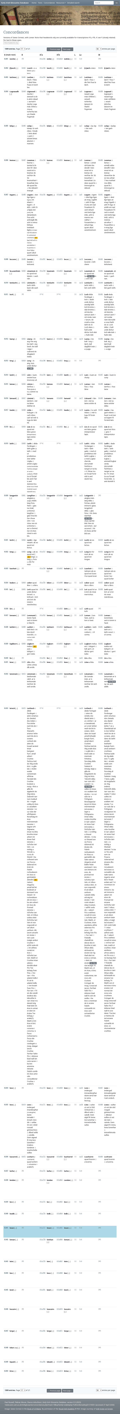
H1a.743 (42, 195)
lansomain (108, 676)
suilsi (91, 1112)
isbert (91, 741)
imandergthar (32, 1110)
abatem (30, 141)
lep (95, 126)
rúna (92, 322)
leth (93, 262)
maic (29, 106)
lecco (49, 259)
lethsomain (88, 681)
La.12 (81, 283)
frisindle (87, 938)
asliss (112, 165)
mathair (112, 180)
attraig (87, 897)
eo (28, 273)
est (35, 273)
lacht (29, 285)
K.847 (6, 1331)
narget (107, 471)
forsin (92, 415)
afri (34, 827)
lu (92, 410)
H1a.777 (42, 1228)
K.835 (6, 1105)
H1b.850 (60, 609)
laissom (87, 104)
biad (29, 1059)
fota (32, 503)
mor (107, 731)
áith (28, 207)
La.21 (81, 495)
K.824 (6, 583)
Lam (86, 375)
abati (35, 133)
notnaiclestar (89, 1013)
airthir (94, 531)
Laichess (87, 77)
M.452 (100, 443)
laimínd (30, 401)
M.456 (100, 568)
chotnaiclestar (109, 1028)
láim (35, 420)
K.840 (6, 1214)
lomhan (50, 1239)
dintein (87, 837)
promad (87, 874)
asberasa (88, 927)
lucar (94, 576)
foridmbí (29, 489)
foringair (92, 711)
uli (36, 380)
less (36, 183)
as (112, 170)
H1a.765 (42, 658)
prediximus (31, 456)
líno (90, 658)
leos (11, 1088)
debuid (87, 188)
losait (94, 733)
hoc (35, 484)
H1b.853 (60, 644)
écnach (29, 1120)
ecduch (111, 1098)
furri (29, 754)
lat (65, 589)
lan (107, 128)
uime (35, 1074)
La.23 (81, 552)
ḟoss (86, 387)
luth (86, 611)
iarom (29, 932)
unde (86, 302)
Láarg (29, 339)
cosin (86, 902)
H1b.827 (60, 77)
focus (29, 1033)
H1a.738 (42, 68)
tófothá (30, 955)
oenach (87, 99)
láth (66, 609)
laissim (29, 276)
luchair (50, 568)
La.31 (81, 658)
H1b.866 (60, 1239)
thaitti (86, 106)
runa (107, 322)
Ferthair (93, 988)
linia (111, 662)
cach (36, 128)
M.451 (100, 427)
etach (112, 212)
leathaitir (107, 743)
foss (28, 217)
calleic (86, 789)
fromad (30, 907)
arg (28, 341)
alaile (106, 686)
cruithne (107, 774)
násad (35, 99)
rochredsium (32, 897)
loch (11, 294)
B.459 (24, 427)
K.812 (6, 339)
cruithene (108, 751)
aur (28, 528)
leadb (12, 1214)
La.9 (80, 195)
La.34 (81, 708)
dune (106, 1095)
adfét (88, 907)
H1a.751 (42, 398)
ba (35, 857)
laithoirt (50, 627)
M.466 (100, 708)
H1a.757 (42, 552)
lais (36, 111)
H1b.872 (60, 1347)
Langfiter (31, 495)
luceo (94, 573)
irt (36, 629)
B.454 (24, 361)
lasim (106, 276)
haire (35, 230)
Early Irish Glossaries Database (15, 3)
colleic (106, 796)
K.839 (6, 1202)
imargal (30, 190)
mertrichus (88, 594)
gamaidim (88, 857)
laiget (106, 821)
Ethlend (92, 96)
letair (29, 748)
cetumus (112, 716)
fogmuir (112, 109)
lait (90, 629)
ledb (48, 1214)
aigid (86, 1117)
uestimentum (32, 255)
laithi (86, 456)
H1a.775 (42, 1202)
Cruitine (30, 759)
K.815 (6, 384)
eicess (106, 799)
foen (35, 970)
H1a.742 (42, 160)
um (28, 114)
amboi (35, 940)
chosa (32, 518)
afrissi (106, 953)
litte (11, 1371)
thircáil (29, 852)
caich (112, 315)
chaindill (87, 940)
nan (105, 278)
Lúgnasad (31, 91)
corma (29, 637)
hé (28, 423)
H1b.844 (60, 495)
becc (86, 1001)
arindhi (107, 165)
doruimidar (34, 466)
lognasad (107, 94)
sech (29, 620)
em (91, 205)
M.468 (100, 1105)
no (93, 185)
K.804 (6, 91)
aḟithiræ (30, 776)
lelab (49, 126)
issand (35, 489)
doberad (30, 864)
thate (106, 109)
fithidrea (87, 759)
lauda (66, 410)
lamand (13, 398)
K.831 (6, 662)
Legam (30, 195)
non (33, 523)
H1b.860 (60, 1157)
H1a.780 (42, 1273)
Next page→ (67, 49)
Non (90, 523)
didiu (109, 183)
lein (105, 288)
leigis (93, 769)
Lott (29, 589)
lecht (12, 540)
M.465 (100, 674)
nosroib (30, 634)
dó (37, 945)
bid (33, 887)
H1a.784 (42, 1347)
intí (32, 170)
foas (92, 82)
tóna (29, 523)
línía (92, 662)
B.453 (24, 339)
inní (34, 210)
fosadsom (88, 207)
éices (94, 789)
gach (110, 128)
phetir (93, 503)
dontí (32, 632)
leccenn (107, 262)
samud (87, 315)
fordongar (108, 713)
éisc (28, 721)
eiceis (109, 834)
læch (86, 80)
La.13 (81, 294)
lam (48, 375)
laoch (49, 68)
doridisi (30, 965)
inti (90, 170)
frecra (89, 842)
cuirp (106, 377)
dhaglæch (31, 354)
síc (36, 523)
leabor (12, 583)
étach (29, 250)
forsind (107, 420)
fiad (33, 839)
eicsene (110, 837)
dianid (86, 718)
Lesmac (87, 160)
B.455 (24, 375)
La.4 (80, 77)
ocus (86, 978)
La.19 (81, 427)
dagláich (87, 346)
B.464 (24, 583)
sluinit (86, 479)
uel (28, 927)
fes (108, 852)
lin (11, 658)
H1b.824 (60, 59)
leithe (106, 726)
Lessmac (107, 160)
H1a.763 (42, 627)
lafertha (107, 104)
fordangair (88, 446)
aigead (34, 1137)
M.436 (100, 77)
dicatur (107, 651)
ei (105, 915)
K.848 (6, 1347)
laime (29, 394)
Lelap (29, 126)
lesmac (12, 160)
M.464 (100, 662)
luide (112, 754)
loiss (113, 1112)
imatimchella (32, 1150)
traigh (112, 920)
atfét (29, 945)
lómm (35, 620)
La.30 (81, 644)
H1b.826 (60, 68)
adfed (106, 932)
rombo (87, 819)
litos (113, 429)
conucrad (112, 1000)
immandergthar (90, 1093)
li (114, 481)
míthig (93, 832)
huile (88, 335)
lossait (29, 746)
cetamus (34, 716)
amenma (30, 1066)
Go (117, 3)
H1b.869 (60, 1290)
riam (94, 317)
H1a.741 (42, 126)
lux (86, 576)
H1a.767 (42, 674)
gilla (34, 766)
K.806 (6, 160)
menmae (93, 1001)
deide (86, 711)
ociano (87, 731)
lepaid (12, 1362)
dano (86, 183)
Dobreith (107, 789)
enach (108, 101)
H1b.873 (60, 1362)
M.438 (100, 91)
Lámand (87, 398)
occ (85, 791)
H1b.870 (60, 1309)
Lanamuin (108, 674)
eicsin (109, 819)
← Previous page (54, 49)
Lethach (107, 708)
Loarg (106, 339)
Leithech (30, 708)
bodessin (30, 890)
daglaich (107, 346)
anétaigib (31, 220)
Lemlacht (88, 283)
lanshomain (31, 676)
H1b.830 (60, 160)
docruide (111, 319)
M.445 (100, 294)
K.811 (6, 294)
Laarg (86, 339)
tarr (35, 796)
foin (92, 932)
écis (28, 766)
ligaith (111, 202)
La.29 (81, 627)
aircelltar (107, 222)
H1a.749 (42, 375)
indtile (67, 59)
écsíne (34, 769)
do (36, 96)
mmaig (87, 769)
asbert (92, 822)
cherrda (87, 461)
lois (92, 1110)
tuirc (29, 799)
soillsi (36, 1132)
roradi (86, 915)
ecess (86, 958)
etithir (91, 403)
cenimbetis (30, 238)
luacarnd (13, 1157)
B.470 (24, 662)
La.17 (81, 398)
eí (36, 925)
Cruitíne (30, 781)
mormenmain (109, 817)
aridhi (106, 207)
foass (29, 85)
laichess (13, 77)
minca (35, 222)
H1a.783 (42, 1331)
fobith (29, 869)
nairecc (91, 859)
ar (27, 471)
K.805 (6, 126)
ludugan (30, 412)
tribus (35, 915)
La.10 (81, 259)
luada (12, 410)
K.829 (6, 644)
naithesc (92, 912)
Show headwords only (11, 43)
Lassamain (108, 271)
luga (29, 420)
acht (32, 217)
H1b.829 (60, 126)
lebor (49, 583)
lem (85, 288)
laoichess (68, 77)
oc (28, 806)
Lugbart (107, 644)
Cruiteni (87, 743)
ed (111, 415)
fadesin (87, 766)
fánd (30, 623)
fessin (111, 879)
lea (28, 87)
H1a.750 (42, 384)
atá (90, 978)
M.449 (100, 398)
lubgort (92, 646)
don (28, 168)
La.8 (80, 160)
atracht (35, 932)
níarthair (87, 516)
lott (36, 597)
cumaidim (108, 872)
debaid (34, 188)
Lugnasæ (50, 91)
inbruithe (30, 998)
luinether (30, 1142)
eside (106, 764)
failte (35, 1053)
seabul (106, 794)
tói (91, 930)
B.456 (24, 384)
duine (86, 1095)
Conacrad (93, 985)
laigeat (30, 827)
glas (34, 506)
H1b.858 (60, 1088)
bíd (85, 533)
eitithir (111, 403)
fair (35, 479)
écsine (32, 935)
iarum (88, 319)
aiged (106, 1125)
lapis (29, 437)
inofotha (107, 905)
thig (31, 764)
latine (33, 437)
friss (28, 973)
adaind (29, 978)
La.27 (81, 609)
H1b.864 (60, 1214)
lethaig (30, 970)
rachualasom (89, 852)
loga (111, 96)
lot (11, 589)
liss (93, 165)
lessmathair (31, 180)
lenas (35, 138)
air (115, 728)
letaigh (90, 965)
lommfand (108, 618)
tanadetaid (90, 723)
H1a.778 (42, 1239)
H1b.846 (60, 552)
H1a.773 (42, 1171)
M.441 (100, 195)
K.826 (6, 609)
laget (86, 811)
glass (94, 506)
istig (34, 1003)
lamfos (107, 387)
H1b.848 (60, 583)
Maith (33, 958)
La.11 (81, 271)
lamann (50, 398)
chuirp (86, 377)
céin (28, 1076)
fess (91, 80)
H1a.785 (42, 1362)
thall (29, 1006)
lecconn (13, 259)
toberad (107, 859)
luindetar (30, 1147)
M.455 (100, 552)
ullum (32, 927)
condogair (31, 1043)
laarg (12, 339)
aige (109, 349)
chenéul (33, 718)
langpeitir (14, 495)
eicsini (86, 963)
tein (28, 847)
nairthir (92, 521)
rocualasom (108, 867)
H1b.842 (60, 427)
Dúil (93, 1107)
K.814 (6, 375)
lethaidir (92, 736)
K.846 (6, 1309)
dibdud (108, 1115)
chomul (34, 528)
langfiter (30, 513)
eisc (91, 716)
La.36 (81, 1105)
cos (33, 521)
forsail (89, 474)
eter (28, 459)
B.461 (24, 495)
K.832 (6, 674)
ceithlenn (111, 99)
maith (110, 945)
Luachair (88, 568)
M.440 (100, 160)
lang (28, 503)
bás (28, 632)
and (31, 479)
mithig (29, 849)
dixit (34, 917)
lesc (11, 1273)
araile (86, 686)
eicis (105, 759)
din (85, 82)
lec (48, 1202)
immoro (91, 869)
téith (33, 285)
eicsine (87, 794)
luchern (34, 1162)
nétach (91, 210)
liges (32, 197)
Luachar (107, 568)
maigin (29, 940)
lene (11, 662)
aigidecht (30, 791)
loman (49, 615)
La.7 (80, 126)
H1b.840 (60, 398)
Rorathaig (31, 817)
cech (90, 128)
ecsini (86, 973)
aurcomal (88, 526)
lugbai (106, 459)
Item (29, 1137)
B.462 (24, 540)
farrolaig (87, 761)
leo (32, 341)
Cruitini (87, 1016)
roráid (29, 950)
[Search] (104, 3)
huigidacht (111, 781)
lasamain (50, 271)
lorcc (49, 361)
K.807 (6, 195)
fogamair (30, 117)
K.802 (6, 68)
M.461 (100, 627)
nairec (110, 874)
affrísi (95, 925)
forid (94, 474)
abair (35, 965)
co (94, 754)
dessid (29, 1003)
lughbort (13, 644)
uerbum (30, 930)
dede (111, 294)
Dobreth (30, 796)
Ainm (92, 731)
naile (86, 859)
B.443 (24, 77)
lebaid (49, 1362)
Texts (40, 3)
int (33, 200)
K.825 (6, 589)
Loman (87, 615)
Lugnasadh (14, 91)
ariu (87, 205)
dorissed (30, 892)
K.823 (6, 568)
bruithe (30, 834)
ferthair (112, 1003)
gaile (33, 448)
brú (34, 1023)
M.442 (100, 259)
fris (28, 968)
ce (110, 1026)
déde (91, 294)
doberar (35, 1056)
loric (32, 363)
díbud (86, 1112)
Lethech (30, 741)
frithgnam (88, 799)
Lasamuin (88, 271)
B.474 (24, 1105)
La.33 (81, 674)
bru (94, 970)
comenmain (31, 774)
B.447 (24, 160)
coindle (31, 1135)
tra (28, 476)
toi (105, 958)
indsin (29, 356)
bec (31, 1063)
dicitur (91, 302)
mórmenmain (32, 821)
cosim (110, 925)
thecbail (107, 847)
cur (28, 811)
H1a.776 (42, 1214)
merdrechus (31, 604)
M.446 (100, 339)
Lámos (30, 384)
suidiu (86, 998)
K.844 (6, 1273)
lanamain (51, 674)
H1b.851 (60, 615)
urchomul (31, 511)
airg (28, 363)
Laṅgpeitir (88, 495)
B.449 (24, 259)
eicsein (111, 761)
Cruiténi (87, 764)
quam (29, 253)
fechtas (87, 746)
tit (28, 1125)
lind (32, 629)
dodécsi (30, 995)
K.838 (6, 1180)
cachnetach (32, 235)
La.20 (81, 443)
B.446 (24, 126)
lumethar (112, 1127)
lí (34, 205)
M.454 (100, 540)
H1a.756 (42, 540)
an (85, 200)
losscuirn (50, 1309)
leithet (112, 731)
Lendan (67, 1180)
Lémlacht (31, 283)
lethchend (108, 264)
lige (28, 197)
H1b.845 (60, 540)
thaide (32, 114)
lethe (33, 723)
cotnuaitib (88, 1008)
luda (48, 410)
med (34, 451)
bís (36, 516)
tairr (88, 822)
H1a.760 (42, 589)
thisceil (88, 834)
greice (94, 429)
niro (95, 867)
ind (36, 401)
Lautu (86, 410)
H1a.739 (42, 77)
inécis (33, 794)
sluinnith (29, 491)
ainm (31, 99)
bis (28, 479)
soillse (34, 1122)
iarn (106, 1098)
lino (110, 658)
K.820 (6, 495)
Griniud (87, 1110)
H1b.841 (60, 410)
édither (30, 406)
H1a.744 (42, 271)
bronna (91, 307)
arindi (93, 163)
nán (28, 278)
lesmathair (88, 180)
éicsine (87, 847)
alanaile (30, 879)
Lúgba (29, 461)
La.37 (81, 1157)
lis (35, 165)
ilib (36, 220)
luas (34, 377)
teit (28, 938)
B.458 (24, 410)
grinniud (30, 1130)
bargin (86, 738)
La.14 (81, 339)
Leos (86, 1088)
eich (35, 533)
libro (36, 585)
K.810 (6, 283)
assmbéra (88, 925)
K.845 (6, 1290)
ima (30, 1140)
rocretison (108, 885)
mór (89, 726)
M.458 (100, 589)
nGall (31, 508)
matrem (30, 143)
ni (33, 230)
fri (37, 207)
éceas (29, 839)
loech (36, 85)
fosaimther (30, 248)
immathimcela (109, 1132)
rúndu (89, 317)
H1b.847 (60, 568)
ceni (85, 212)
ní (85, 205)
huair (106, 415)
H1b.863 (60, 1202)
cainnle (107, 1122)
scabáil (87, 784)
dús (35, 995)
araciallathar (31, 245)
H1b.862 (60, 1180)
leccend (87, 262)
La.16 (81, 384)
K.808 (6, 259)
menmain (88, 756)
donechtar (108, 175)
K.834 (6, 1088)
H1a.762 (42, 615)
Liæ (28, 427)
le (32, 980)
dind (30, 82)
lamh (12, 375)
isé (32, 417)
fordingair (88, 297)
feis (88, 82)
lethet (90, 721)
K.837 (6, 1171)
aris (28, 599)
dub (86, 309)
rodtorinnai (88, 975)
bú (31, 471)
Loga (35, 104)
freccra (32, 862)
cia (28, 862)
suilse (92, 1105)
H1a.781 (42, 1290)
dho (111, 862)
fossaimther (89, 222)
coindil (35, 993)
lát (11, 609)
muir (28, 564)
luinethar (91, 1120)
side (90, 754)
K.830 (6, 658)
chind (29, 533)
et (32, 915)
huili (86, 330)
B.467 (24, 615)
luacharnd (68, 1157)
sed (110, 882)
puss (33, 389)
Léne (86, 662)
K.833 (6, 708)
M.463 (100, 658)
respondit (31, 925)
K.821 (6, 540)
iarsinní (30, 138)
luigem (109, 417)
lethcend (30, 264)
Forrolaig (107, 771)
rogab (33, 801)
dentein (107, 849)
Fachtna (29, 469)
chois (34, 531)
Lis (94, 180)
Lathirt (30, 627)
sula (108, 806)
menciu (29, 243)
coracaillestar (32, 1079)
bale (114, 925)
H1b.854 (60, 658)
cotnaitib (107, 1023)
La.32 (81, 662)
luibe (33, 654)
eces (86, 872)
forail (36, 486)
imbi (86, 215)
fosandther (108, 225)
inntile (12, 59)
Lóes (86, 1105)
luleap (29, 128)
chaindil (107, 965)
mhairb (30, 542)
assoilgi (87, 304)
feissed (89, 839)
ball (31, 344)
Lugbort (87, 644)
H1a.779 (42, 1261)
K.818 (6, 427)
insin (93, 346)
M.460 (100, 615)
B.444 (24, 91)
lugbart (50, 644)
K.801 (6, 59)
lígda (30, 210)
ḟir (31, 168)
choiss (88, 531)
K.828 (6, 627)
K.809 (6, 271)
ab (37, 271)
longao (87, 559)
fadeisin (107, 776)
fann (86, 618)
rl (86, 471)
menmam (108, 766)
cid (85, 312)
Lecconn (87, 259)
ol (107, 325)
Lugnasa (87, 91)
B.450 (24, 271)
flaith (112, 322)
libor (29, 585)
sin (30, 980)
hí (33, 623)
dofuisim (87, 165)
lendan (12, 1180)
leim (11, 1261)
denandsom (31, 215)
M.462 (100, 644)
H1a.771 (42, 1105)
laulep (113, 126)
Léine (29, 665)
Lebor (29, 583)
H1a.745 (42, 283)
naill (32, 1059)
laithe (33, 459)
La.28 (81, 615)
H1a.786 (42, 1371)
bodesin (30, 784)
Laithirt (87, 627)
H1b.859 (60, 1105)
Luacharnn (88, 1157)
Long (29, 552)
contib (35, 1071)
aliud (34, 253)
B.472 (24, 674)
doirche (110, 312)
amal (94, 862)
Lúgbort (30, 644)
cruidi (86, 322)
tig (94, 953)
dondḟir (107, 168)
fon (34, 973)
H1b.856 (60, 674)
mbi (85, 476)
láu (87, 128)
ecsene (107, 988)
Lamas (87, 384)
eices (106, 897)
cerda (106, 464)
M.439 (100, 126)
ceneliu (87, 716)
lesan (12, 1228)
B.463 (24, 552)
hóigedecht (88, 774)
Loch (86, 294)
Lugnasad (68, 91)
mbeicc (111, 412)
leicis (107, 779)
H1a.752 (42, 410)
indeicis (107, 786)
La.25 (81, 583)
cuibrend (30, 351)
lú (33, 128)
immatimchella (90, 1122)
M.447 (100, 375)
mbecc (86, 412)
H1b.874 (60, 1371)
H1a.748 (42, 361)
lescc (49, 1273)
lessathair (30, 183)
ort (85, 629)
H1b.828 (60, 91)
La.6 (80, 91)
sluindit (110, 481)
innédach (30, 227)
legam (12, 195)
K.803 (6, 77)
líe (48, 427)
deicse (86, 943)
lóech (29, 80)
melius (29, 646)
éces (36, 804)
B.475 (24, 1157)
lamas (12, 384)
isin (36, 1059)
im (92, 104)
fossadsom (108, 210)
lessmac (30, 173)
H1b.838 (60, 375)
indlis (35, 978)
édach (29, 202)
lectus (29, 547)
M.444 (100, 283)
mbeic (106, 131)
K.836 (6, 1157)
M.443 (100, 271)
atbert (29, 756)
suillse (113, 1105)
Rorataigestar (89, 801)
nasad (86, 94)
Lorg (29, 361)
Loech (29, 68)
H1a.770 (42, 1088)
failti (86, 990)
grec (107, 432)
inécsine (30, 809)
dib (28, 667)
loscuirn (13, 1309)
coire (29, 1061)
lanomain (13, 674)
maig (114, 776)
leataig (109, 958)
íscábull (34, 799)
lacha (12, 1171)
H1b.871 (60, 1331)
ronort (110, 632)
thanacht (30, 731)
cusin (32, 938)
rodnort (87, 632)
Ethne (33, 106)
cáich (92, 315)
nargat (87, 469)
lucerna (33, 1164)
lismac (86, 163)
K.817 (6, 410)
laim (112, 420)
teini (106, 907)
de (34, 175)
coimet (32, 391)
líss (36, 185)
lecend (29, 262)
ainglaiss (30, 498)
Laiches (30, 77)
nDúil (35, 1125)
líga (91, 225)
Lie (85, 427)
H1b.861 (60, 1171)
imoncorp (31, 380)
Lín (85, 658)
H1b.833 (60, 271)
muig (29, 786)
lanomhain (68, 674)
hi (91, 766)
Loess (106, 1105)
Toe (31, 968)
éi (85, 890)
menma (109, 1016)
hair (95, 1095)
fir (110, 1125)
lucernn (112, 1159)
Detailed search (73, 3)
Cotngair (87, 983)
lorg (11, 361)
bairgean (30, 751)
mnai (86, 170)
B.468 (24, 627)
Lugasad (107, 91)
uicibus (30, 917)
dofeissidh (108, 975)
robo (106, 829)
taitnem (87, 571)
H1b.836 (60, 339)
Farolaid (30, 779)
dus (111, 968)
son (88, 533)
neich (86, 728)
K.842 (6, 1239)
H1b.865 (60, 1228)
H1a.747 (42, 339)
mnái (29, 170)
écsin (29, 867)
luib (85, 649)
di (34, 406)
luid (35, 761)
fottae (87, 503)
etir (95, 453)
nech (29, 726)
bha (36, 832)
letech (12, 708)
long (11, 552)
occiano (107, 736)
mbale (91, 902)
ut (28, 453)
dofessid (87, 950)
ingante (107, 877)
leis (92, 751)
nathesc (112, 937)
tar (89, 796)
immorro (87, 506)
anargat (35, 469)
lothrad (30, 597)
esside (29, 771)
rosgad (107, 1110)
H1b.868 (60, 1273)
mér (34, 417)
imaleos (30, 1145)
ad (87, 890)
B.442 (24, 68)
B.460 (24, 443)
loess (106, 1127)
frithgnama (88, 814)
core (111, 1011)
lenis (30, 133)
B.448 (24, 195)
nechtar (87, 175)
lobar (49, 1347)
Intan (112, 474)
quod (32, 273)
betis (90, 212)
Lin (105, 658)
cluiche (29, 94)
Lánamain (88, 674)
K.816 (6, 398)
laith (92, 304)
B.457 (24, 398)
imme (93, 1117)
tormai (107, 990)
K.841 (6, 1228)
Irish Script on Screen (104, 1409)
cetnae (93, 958)
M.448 (100, 384)
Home (34, 3)
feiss (35, 80)
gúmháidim (31, 877)
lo (33, 361)
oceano (30, 738)
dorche (90, 312)
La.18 (81, 410)
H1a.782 (42, 1309)
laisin (113, 917)
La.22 (81, 540)
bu (96, 469)
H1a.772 (42, 1157)
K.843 (6, 1261)
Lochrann (108, 1157)
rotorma (30, 1031)
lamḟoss (30, 387)
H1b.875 (60, 259)
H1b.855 (60, 662)
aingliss (87, 498)
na (32, 212)
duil (113, 1107)
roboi (113, 794)
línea (35, 665)
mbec (29, 131)
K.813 (6, 361)
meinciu (107, 220)
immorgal (88, 185)
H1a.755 (42, 495)
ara (92, 217)
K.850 (6, 1371)
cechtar (30, 175)
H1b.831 (60, 195)
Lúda (29, 410)
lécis (34, 786)
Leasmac (30, 160)
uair (28, 417)
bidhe (86, 864)
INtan (90, 471)
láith (29, 448)
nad (28, 232)
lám (94, 398)
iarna (91, 1095)
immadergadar (110, 1093)
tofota (108, 942)
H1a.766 (42, 662)
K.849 (6, 1362)
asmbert (112, 748)
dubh (92, 299)
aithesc (34, 948)
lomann (13, 615)
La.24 (81, 568)
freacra (107, 857)
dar (35, 811)
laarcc (49, 339)
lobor (66, 1347)
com (110, 764)
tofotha (30, 844)
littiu (66, 1371)
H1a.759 (42, 583)
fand (34, 618)
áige (29, 349)
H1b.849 (60, 589)
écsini (86, 754)
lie (11, 427)
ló (34, 339)
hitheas (30, 225)
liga (93, 202)
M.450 (100, 410)
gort (29, 654)
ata (110, 993)
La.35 (81, 1088)
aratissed (88, 867)
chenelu (111, 718)
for (33, 562)
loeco (29, 70)
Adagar (35, 1046)
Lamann (107, 398)
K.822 (6, 552)
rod (111, 988)
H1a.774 (42, 1180)
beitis (110, 215)
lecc (11, 1202)
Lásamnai (31, 271)
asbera (29, 963)
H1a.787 (42, 259)
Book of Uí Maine (34, 1409)
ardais (106, 882)
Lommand (31, 615)
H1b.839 (60, 384)
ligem (94, 195)
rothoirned (31, 1036)
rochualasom (32, 872)
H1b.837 (60, 361)
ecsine (29, 1026)
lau (92, 126)
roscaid (30, 1127)
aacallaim (33, 806)
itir (91, 513)
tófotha (30, 912)
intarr (35, 834)
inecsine (30, 824)
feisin (91, 864)
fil (89, 415)
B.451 (24, 283)
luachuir (13, 568)
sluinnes (30, 484)
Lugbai (91, 456)
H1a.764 (42, 644)
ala (94, 857)
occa (86, 930)
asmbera (107, 950)
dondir (87, 168)
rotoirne (30, 1028)
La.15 (81, 375)
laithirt (13, 627)
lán (85, 676)
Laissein (87, 895)
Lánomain (31, 674)
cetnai (35, 1008)
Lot (85, 589)
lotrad (29, 594)
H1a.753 (42, 427)
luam (35, 375)
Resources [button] (60, 3)
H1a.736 (42, 59)
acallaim (90, 791)
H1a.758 (42, 568)
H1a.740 (42, 91)
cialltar (87, 220)
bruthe (107, 970)
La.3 (80, 68)
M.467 (100, 1088)
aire (31, 902)
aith (87, 202)
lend (11, 1290)
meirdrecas (108, 597)
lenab (35, 131)
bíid (85, 523)
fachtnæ (107, 469)
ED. (36, 237)
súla (86, 796)
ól (91, 325)
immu (113, 1125)
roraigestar (108, 811)
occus (106, 993)
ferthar (30, 1053)
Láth (86, 609)
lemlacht (13, 283)
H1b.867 (60, 1261)
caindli (86, 1115)
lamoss (50, 384)
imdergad (88, 1090)
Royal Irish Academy (67, 1409)
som (36, 859)
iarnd (111, 1095)
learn (29, 288)
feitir (29, 506)
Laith (29, 443)
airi (105, 892)
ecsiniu (90, 827)
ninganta (30, 885)
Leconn (30, 259)
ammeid (107, 461)
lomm (29, 618)
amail (33, 754)
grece (33, 432)
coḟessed (30, 859)
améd (29, 464)
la (95, 82)
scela (34, 945)
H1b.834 (60, 283)
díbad (31, 1132)
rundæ (109, 317)
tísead (29, 895)
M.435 (100, 68)
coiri (91, 995)
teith (110, 285)
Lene (106, 662)
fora (29, 723)
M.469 (100, 1157)
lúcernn (92, 1159)
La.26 (81, 589)
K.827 (6, 615)
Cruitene (87, 922)
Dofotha (30, 920)
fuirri (92, 738)
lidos (29, 432)
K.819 (6, 443)
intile (49, 59)
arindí (86, 736)
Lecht (29, 540)
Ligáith (94, 200)
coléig (29, 804)
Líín (28, 662)
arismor (30, 733)
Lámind (30, 398)
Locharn (30, 1157)
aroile (32, 667)
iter (28, 518)
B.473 (24, 708)
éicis (94, 748)
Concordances (49, 3)
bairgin (107, 746)
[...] (17, 59)
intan (35, 474)
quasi (32, 185)
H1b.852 (60, 627)
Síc (28, 178)
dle (31, 993)
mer (114, 415)
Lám (29, 375)
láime (31, 403)
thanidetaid (108, 728)
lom (93, 615)
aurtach (32, 101)
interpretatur (89, 432)
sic (105, 178)
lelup (12, 126)
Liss (105, 183)
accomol (87, 528)
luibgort (30, 651)
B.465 (24, 589)
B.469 (24, 644)
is (34, 96)
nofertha (30, 111)
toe (30, 985)
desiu (106, 1013)
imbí (31, 240)
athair (112, 178)
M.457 (100, 583)
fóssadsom (33, 232)
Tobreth (87, 779)
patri (31, 136)
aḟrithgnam (31, 814)
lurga (12, 1331)
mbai (86, 905)
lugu (86, 415)
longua (107, 559)
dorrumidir (88, 464)
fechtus (30, 761)
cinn (28, 521)
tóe (85, 965)
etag (89, 200)
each (36, 276)
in (32, 85)
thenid (29, 857)
